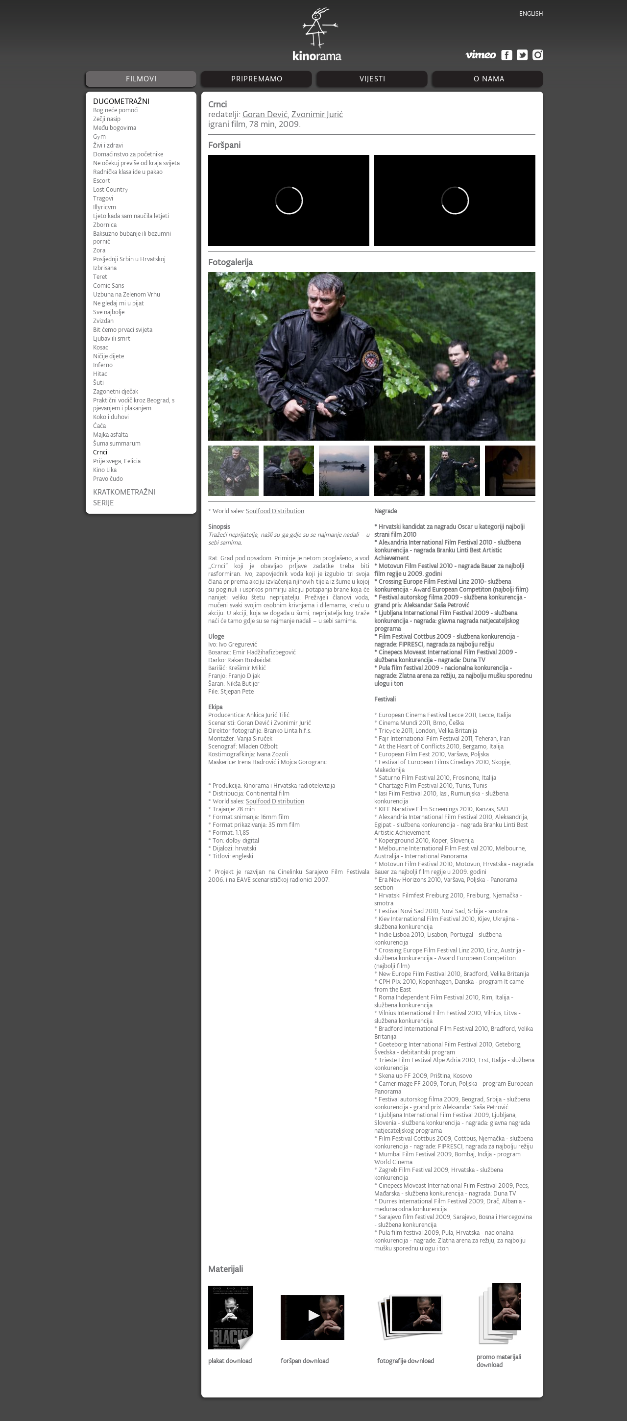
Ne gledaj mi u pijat (118, 303)
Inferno (103, 365)
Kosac (100, 347)
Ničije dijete (108, 356)
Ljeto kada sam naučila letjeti (131, 216)
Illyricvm (104, 207)
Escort (101, 180)
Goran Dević (265, 114)
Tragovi (103, 198)
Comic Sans (108, 285)
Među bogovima (114, 127)
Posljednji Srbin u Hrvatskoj (129, 259)
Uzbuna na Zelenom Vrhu (126, 294)
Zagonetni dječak (115, 391)
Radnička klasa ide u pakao (128, 171)
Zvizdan (103, 320)
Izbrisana (105, 268)
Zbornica (105, 224)
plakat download (230, 1361)
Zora (99, 250)
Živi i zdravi (108, 145)
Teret (100, 276)
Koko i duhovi (111, 417)
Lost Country (110, 189)
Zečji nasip (107, 119)
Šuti (98, 382)
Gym (99, 136)
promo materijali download (499, 1361)
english (531, 13)
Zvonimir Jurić (317, 114)
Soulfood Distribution (275, 511)
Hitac (100, 373)
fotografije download (405, 1361)
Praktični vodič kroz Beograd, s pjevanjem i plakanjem (133, 404)
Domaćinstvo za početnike (128, 154)
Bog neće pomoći (116, 110)
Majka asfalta (110, 434)
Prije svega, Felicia (117, 461)
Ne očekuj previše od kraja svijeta (136, 163)
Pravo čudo (108, 478)
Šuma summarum (117, 443)
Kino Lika (105, 470)
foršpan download (305, 1361)
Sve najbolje (108, 312)
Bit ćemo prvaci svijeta (122, 329)
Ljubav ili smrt (111, 338)
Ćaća (99, 425)
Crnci (100, 452)
